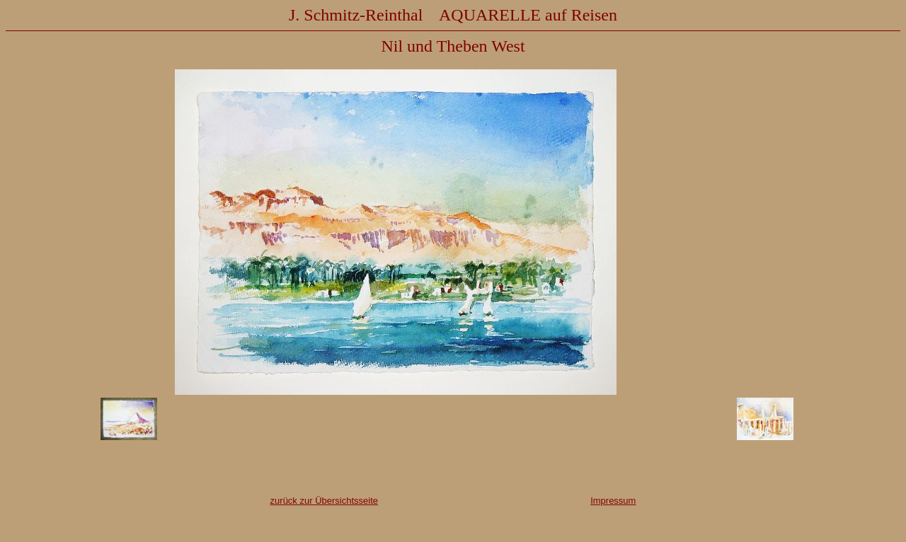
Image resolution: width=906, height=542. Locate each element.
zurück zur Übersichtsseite (324, 500)
